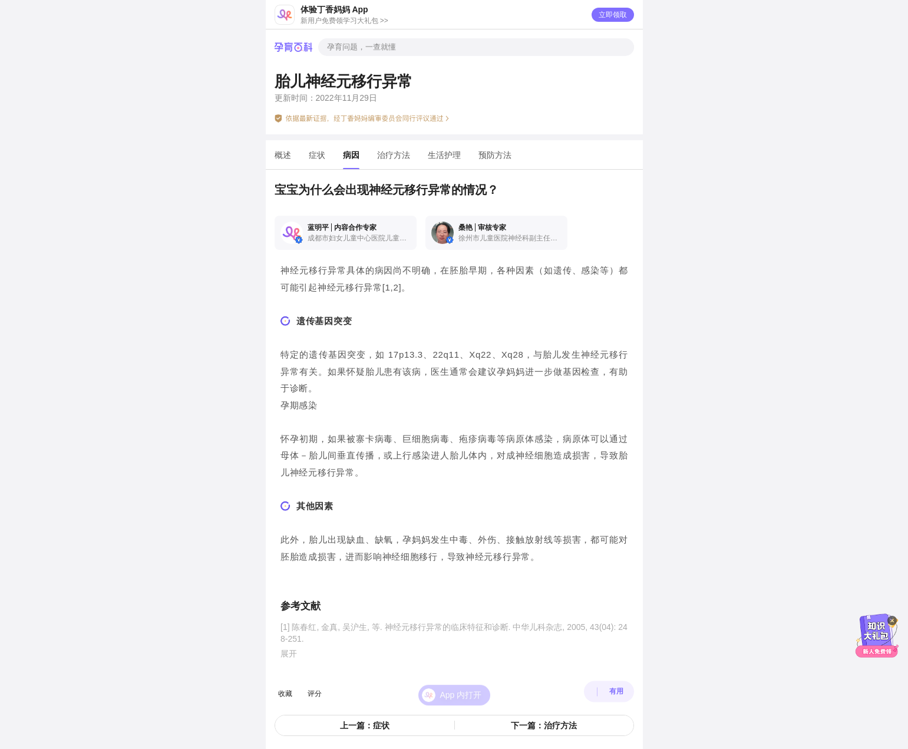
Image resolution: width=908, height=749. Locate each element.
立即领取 (613, 15)
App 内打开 (461, 687)
